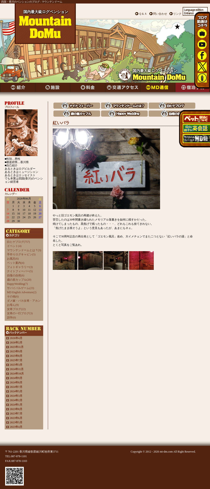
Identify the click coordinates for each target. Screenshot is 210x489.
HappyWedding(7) (17, 284)
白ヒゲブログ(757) (18, 241)
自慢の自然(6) (15, 275)
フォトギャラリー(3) (20, 267)
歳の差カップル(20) (19, 279)
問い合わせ (160, 13)
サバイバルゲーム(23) (20, 288)
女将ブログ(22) (16, 309)
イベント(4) (14, 246)
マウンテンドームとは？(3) (24, 250)
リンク (177, 13)
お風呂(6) (13, 258)
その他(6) (13, 296)
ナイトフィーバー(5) (20, 271)
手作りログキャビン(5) (21, 254)
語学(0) (11, 317)
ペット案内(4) (15, 262)
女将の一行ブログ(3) (20, 313)
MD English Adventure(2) (21, 292)
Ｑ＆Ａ (143, 13)
